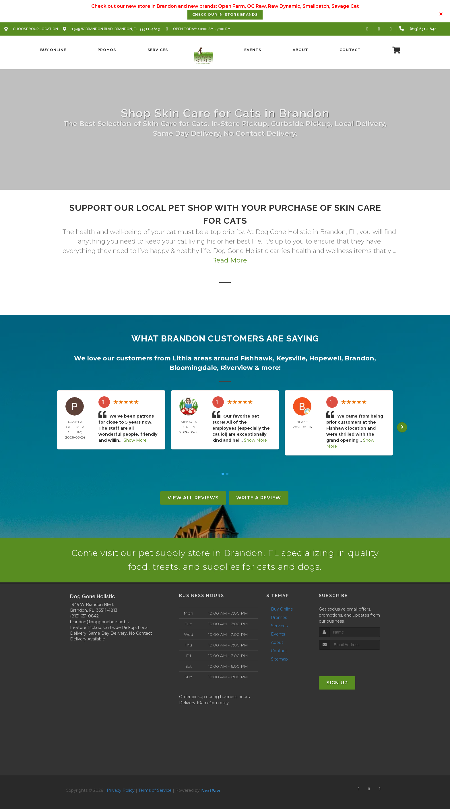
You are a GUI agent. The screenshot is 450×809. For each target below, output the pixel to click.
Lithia (182, 358)
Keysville (291, 358)
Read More (229, 260)
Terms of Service (155, 790)
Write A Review (258, 498)
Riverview (236, 368)
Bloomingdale (193, 368)
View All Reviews (193, 498)
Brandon (359, 358)
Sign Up (337, 683)
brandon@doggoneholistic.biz (100, 621)
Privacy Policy (121, 790)
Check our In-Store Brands (225, 14)
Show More (135, 440)
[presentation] (349, 660)
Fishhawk (256, 358)
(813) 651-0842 (84, 616)
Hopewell (325, 358)
